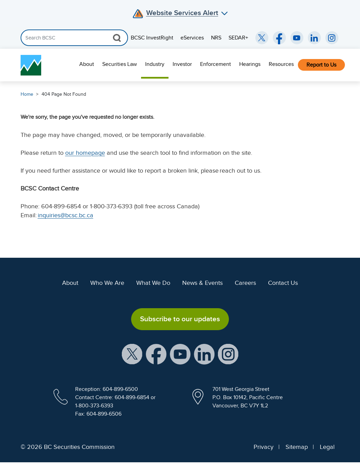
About (86, 64)
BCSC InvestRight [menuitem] (152, 38)
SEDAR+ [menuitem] (238, 38)
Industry (154, 64)
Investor (182, 64)
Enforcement (215, 64)
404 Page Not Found (64, 94)
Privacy (264, 446)
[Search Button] (116, 38)
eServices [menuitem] (192, 38)
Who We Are (107, 282)
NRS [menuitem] (216, 38)
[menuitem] (86, 65)
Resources (281, 64)
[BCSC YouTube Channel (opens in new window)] (296, 37)
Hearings (249, 64)
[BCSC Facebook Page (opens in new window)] (279, 37)
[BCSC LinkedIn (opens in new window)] (314, 37)
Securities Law (119, 64)
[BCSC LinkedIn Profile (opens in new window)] (204, 353)
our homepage (85, 152)
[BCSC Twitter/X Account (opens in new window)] (261, 37)
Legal (327, 446)
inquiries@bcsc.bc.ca (65, 215)
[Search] (74, 38)
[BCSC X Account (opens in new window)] (132, 353)
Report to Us (321, 65)
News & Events (202, 282)
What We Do (153, 282)
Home (27, 94)
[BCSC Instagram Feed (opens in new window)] (331, 37)
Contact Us (283, 282)
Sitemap (297, 446)
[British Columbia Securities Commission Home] (31, 65)
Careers (245, 282)
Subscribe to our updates (180, 319)
